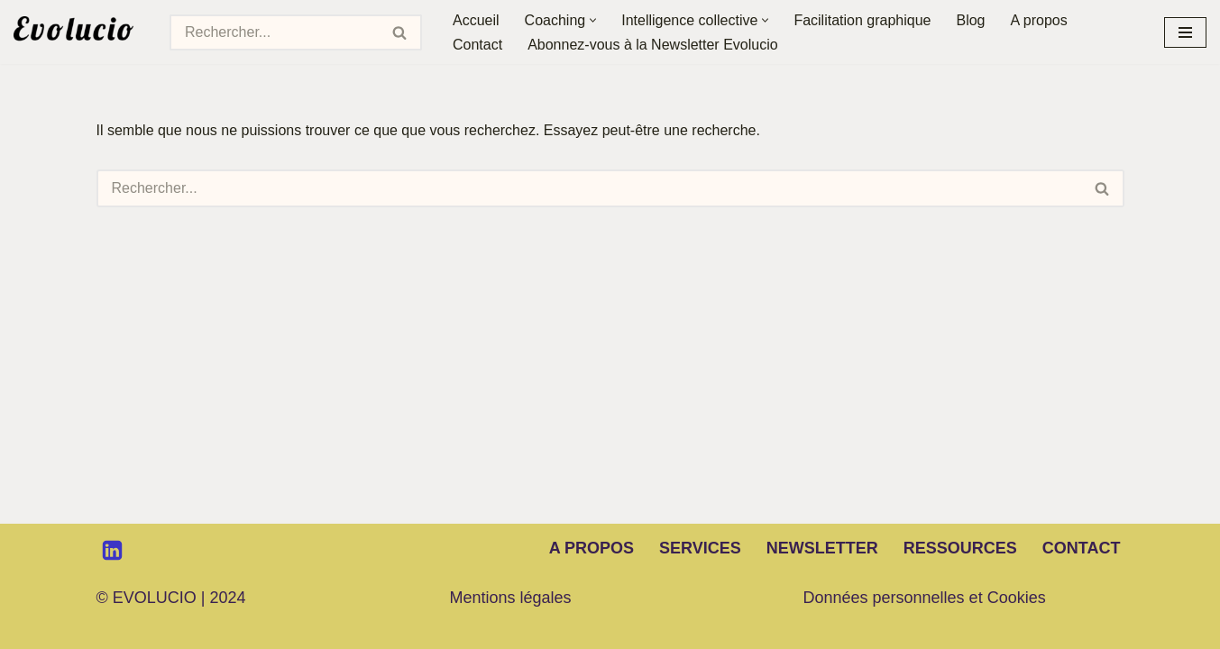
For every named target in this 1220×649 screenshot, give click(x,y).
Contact (477, 44)
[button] (593, 20)
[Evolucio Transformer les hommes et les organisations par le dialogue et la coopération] (78, 32)
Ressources (960, 548)
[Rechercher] (274, 32)
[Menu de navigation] (1185, 32)
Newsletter (822, 548)
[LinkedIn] (112, 550)
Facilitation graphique (862, 20)
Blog (970, 20)
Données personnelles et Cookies (924, 598)
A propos (1039, 20)
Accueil (476, 20)
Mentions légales (511, 598)
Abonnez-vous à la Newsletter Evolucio (652, 44)
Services (700, 548)
